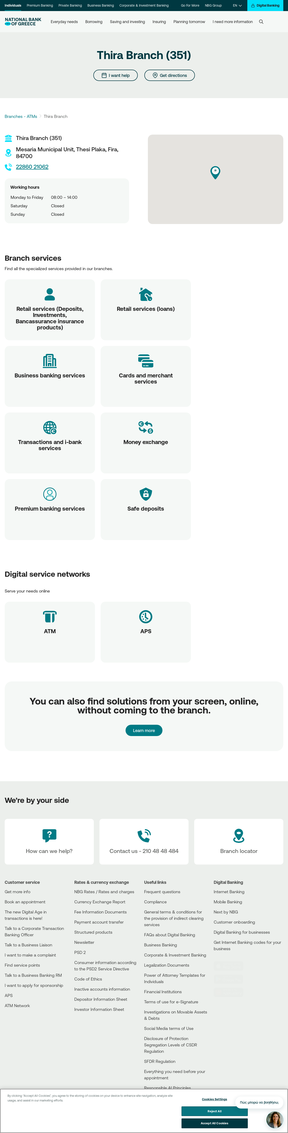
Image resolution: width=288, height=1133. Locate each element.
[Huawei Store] (231, 992)
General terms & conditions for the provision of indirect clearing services (174, 918)
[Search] (261, 21)
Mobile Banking (228, 901)
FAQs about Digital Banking (169, 934)
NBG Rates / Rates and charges (104, 891)
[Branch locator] (238, 842)
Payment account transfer (99, 922)
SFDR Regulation (159, 1061)
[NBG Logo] (23, 22)
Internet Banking (229, 891)
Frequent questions (162, 891)
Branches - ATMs (21, 116)
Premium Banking (40, 5)
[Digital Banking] (265, 5)
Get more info (17, 891)
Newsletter (84, 942)
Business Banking (100, 5)
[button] (215, 172)
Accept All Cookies (214, 1123)
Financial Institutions (163, 991)
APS (9, 995)
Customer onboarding (234, 922)
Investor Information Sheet (99, 1009)
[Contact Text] (144, 842)
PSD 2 (80, 952)
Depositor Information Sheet (100, 999)
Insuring (159, 22)
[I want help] (115, 75)
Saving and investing (127, 22)
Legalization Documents (166, 965)
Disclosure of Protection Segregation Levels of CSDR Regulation (170, 1044)
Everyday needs (64, 22)
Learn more (144, 730)
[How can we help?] (49, 842)
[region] (144, 1111)
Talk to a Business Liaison (28, 944)
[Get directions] (169, 75)
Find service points (22, 965)
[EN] (237, 5)
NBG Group (213, 5)
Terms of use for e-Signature (171, 1001)
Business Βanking (160, 944)
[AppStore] (231, 966)
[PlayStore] (231, 979)
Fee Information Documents (100, 911)
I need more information (233, 22)
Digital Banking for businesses (242, 932)
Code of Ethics (88, 979)
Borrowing (94, 22)
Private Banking (70, 5)
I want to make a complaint (30, 955)
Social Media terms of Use (168, 1028)
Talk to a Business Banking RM (33, 975)
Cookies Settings (214, 1099)
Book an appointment (25, 901)
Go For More (190, 5)
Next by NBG (226, 911)
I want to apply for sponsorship (34, 985)
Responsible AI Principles (167, 1087)
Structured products (93, 932)
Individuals (13, 5)
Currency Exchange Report (99, 901)
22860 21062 (26, 167)
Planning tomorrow (189, 22)
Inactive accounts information (102, 989)
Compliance (155, 901)
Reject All (214, 1111)
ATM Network (17, 1005)
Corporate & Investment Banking (144, 5)
